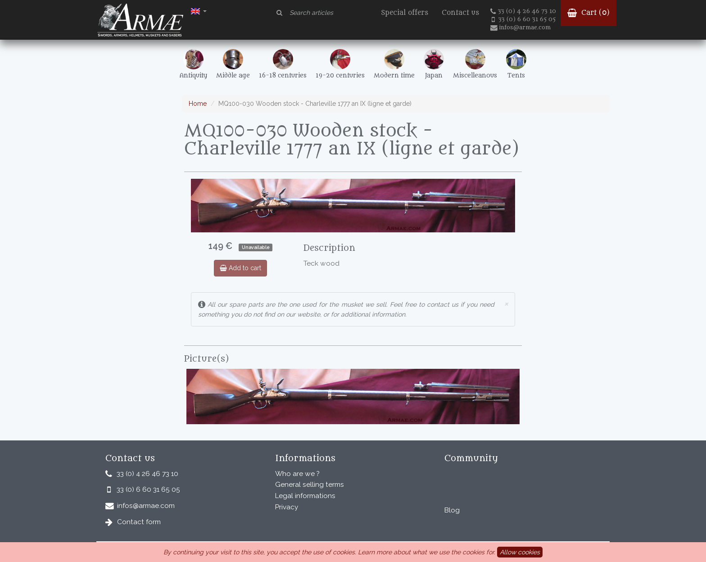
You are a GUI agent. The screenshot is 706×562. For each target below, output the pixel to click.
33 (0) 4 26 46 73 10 (523, 11)
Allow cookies (520, 552)
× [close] (506, 303)
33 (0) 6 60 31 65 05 (524, 19)
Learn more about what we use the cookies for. (426, 552)
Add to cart (240, 268)
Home (198, 103)
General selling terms (309, 484)
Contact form (139, 522)
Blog (452, 510)
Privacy (286, 507)
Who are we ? (297, 474)
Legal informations (305, 496)
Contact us (460, 13)
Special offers (404, 13)
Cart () (588, 13)
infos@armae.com (520, 27)
